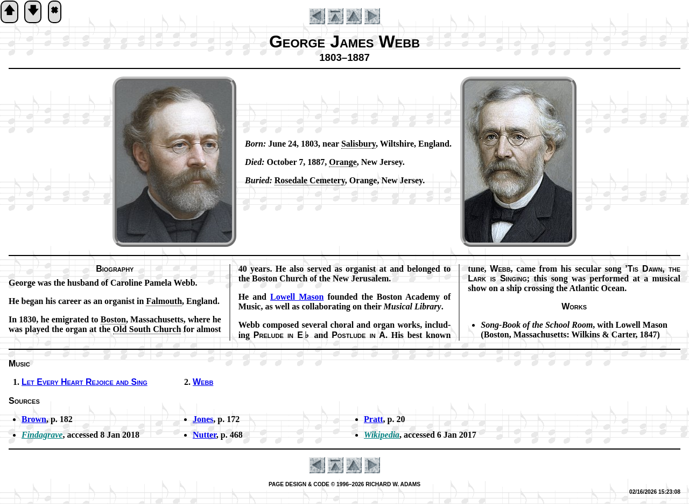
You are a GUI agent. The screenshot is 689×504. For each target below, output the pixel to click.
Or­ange (343, 162)
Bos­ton (113, 319)
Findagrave (42, 434)
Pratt (373, 419)
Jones (203, 419)
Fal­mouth (164, 301)
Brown (34, 419)
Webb (203, 381)
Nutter (204, 434)
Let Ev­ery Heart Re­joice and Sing (84, 381)
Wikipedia (381, 434)
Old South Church (147, 329)
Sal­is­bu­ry (358, 143)
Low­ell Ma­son (297, 296)
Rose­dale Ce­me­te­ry (310, 180)
